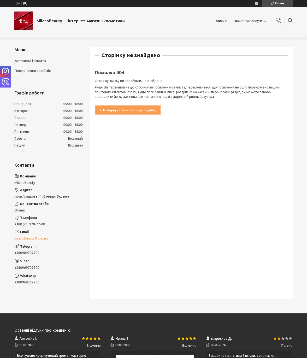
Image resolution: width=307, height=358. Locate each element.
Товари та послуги (247, 21)
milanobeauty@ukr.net (31, 238)
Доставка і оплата (30, 61)
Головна (221, 21)
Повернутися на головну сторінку (129, 110)
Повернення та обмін (32, 71)
